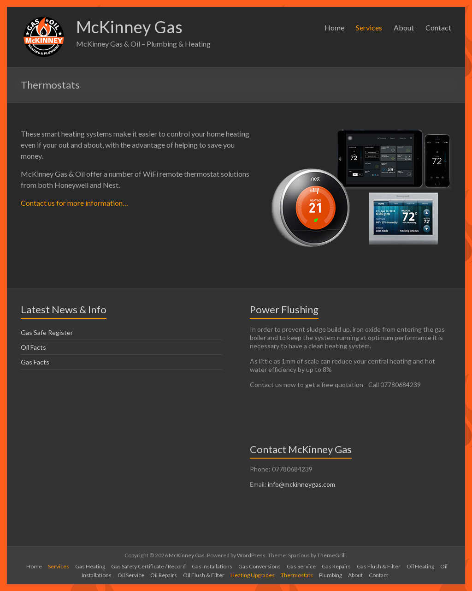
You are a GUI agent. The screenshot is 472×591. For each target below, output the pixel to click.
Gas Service (301, 566)
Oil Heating (420, 566)
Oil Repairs (163, 575)
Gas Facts (35, 362)
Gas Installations (212, 566)
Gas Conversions (259, 566)
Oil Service (131, 575)
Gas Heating (90, 566)
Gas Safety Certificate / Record (148, 566)
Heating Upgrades (252, 575)
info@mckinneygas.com (301, 484)
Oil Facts (33, 347)
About (404, 27)
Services (369, 27)
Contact (438, 27)
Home (334, 27)
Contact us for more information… (74, 202)
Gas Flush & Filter (379, 566)
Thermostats (297, 575)
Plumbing (330, 575)
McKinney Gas (129, 27)
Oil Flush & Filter (203, 575)
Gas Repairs (336, 566)
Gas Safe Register (47, 332)
